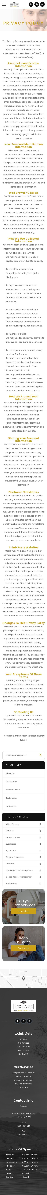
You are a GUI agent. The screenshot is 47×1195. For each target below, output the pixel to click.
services (10, 830)
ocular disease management (19, 877)
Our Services (11, 781)
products (10, 863)
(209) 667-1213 (23, 1126)
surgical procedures (15, 857)
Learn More (23, 911)
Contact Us (11, 806)
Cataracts (23, 1087)
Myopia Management (23, 1080)
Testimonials (11, 798)
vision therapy (12, 824)
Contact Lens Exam (23, 1076)
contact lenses (13, 837)
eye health (11, 850)
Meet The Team (13, 789)
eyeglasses (11, 844)
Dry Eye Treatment (23, 1083)
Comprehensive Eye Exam (23, 1072)
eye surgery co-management (19, 870)
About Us (10, 773)
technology (11, 883)
